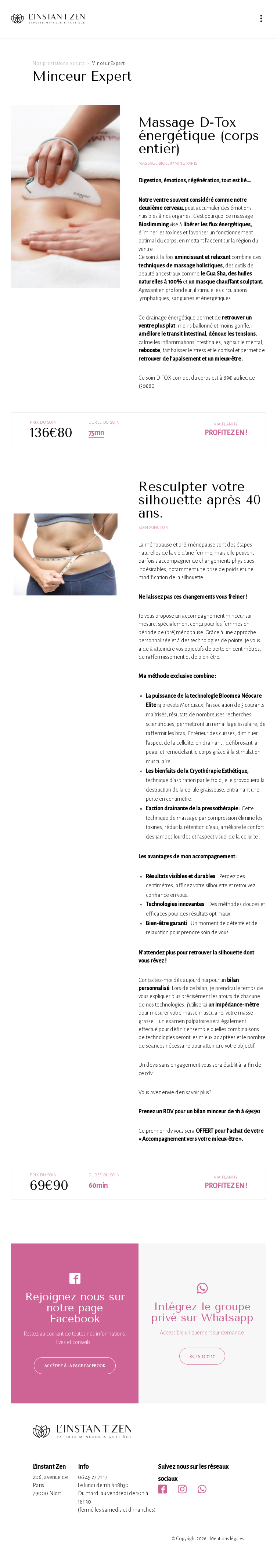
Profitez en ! (226, 433)
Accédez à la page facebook (74, 1365)
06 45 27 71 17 (202, 1356)
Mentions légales (227, 1538)
